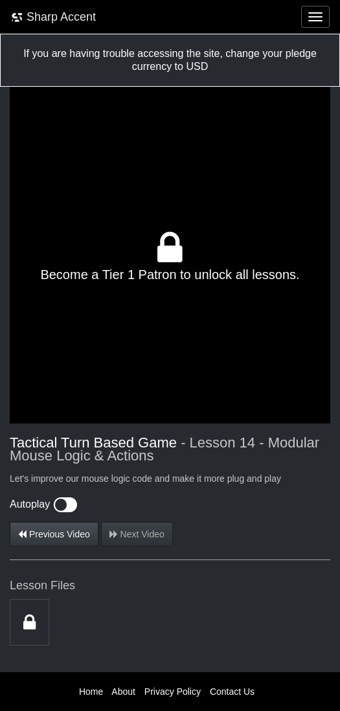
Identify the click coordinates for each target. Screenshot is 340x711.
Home (91, 691)
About (123, 691)
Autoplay (43, 504)
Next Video (136, 534)
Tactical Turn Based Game (93, 443)
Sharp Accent (53, 17)
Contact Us (232, 691)
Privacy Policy (172, 691)
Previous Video (54, 534)
